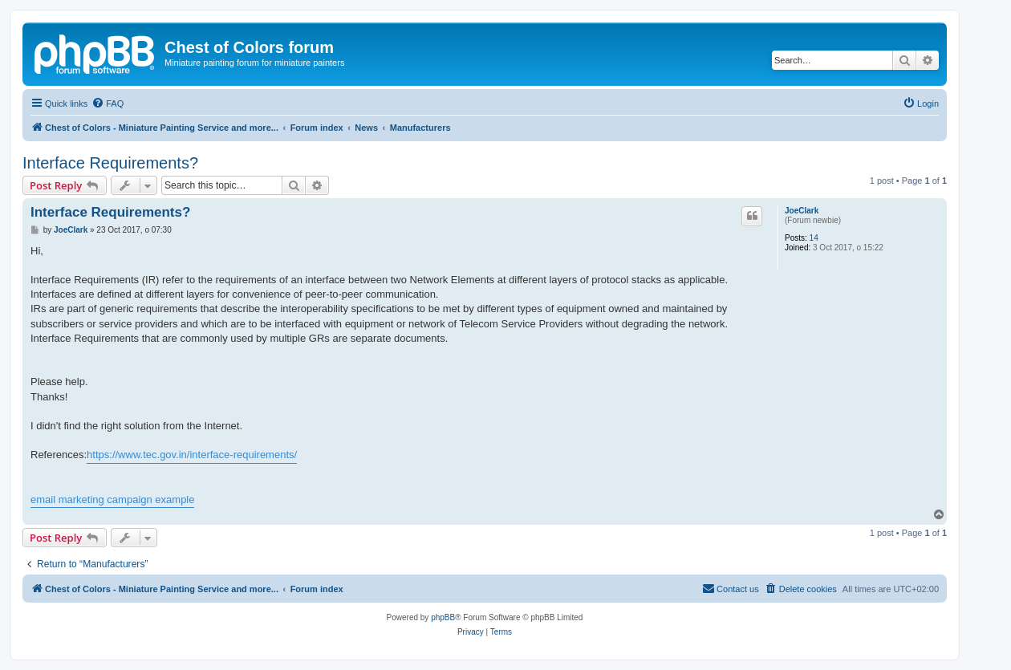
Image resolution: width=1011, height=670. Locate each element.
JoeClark (801, 210)
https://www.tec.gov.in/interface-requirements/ (192, 455)
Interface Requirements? (110, 163)
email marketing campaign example (112, 499)
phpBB (443, 617)
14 (814, 237)
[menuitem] (107, 103)
